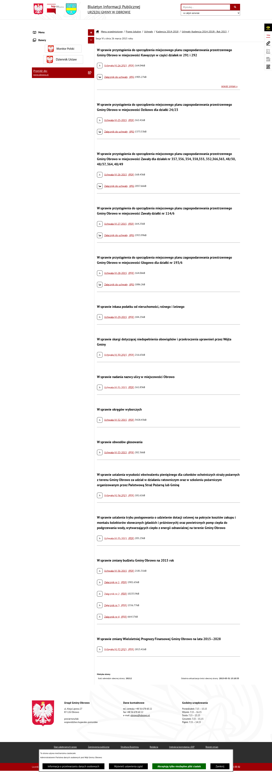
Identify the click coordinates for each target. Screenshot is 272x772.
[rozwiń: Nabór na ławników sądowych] (92, 600)
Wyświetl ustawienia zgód (128, 766)
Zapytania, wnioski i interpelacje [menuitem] (51, 567)
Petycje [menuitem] (37, 561)
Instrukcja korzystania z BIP (181, 738)
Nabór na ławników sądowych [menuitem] (49, 600)
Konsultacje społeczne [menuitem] (45, 580)
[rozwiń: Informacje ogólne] (92, 39)
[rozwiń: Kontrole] (92, 624)
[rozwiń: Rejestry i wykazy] (92, 526)
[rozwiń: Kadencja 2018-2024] (92, 278)
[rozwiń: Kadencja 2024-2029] (92, 287)
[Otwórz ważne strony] (268, 51)
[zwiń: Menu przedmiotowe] (92, 30)
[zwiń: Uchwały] (92, 83)
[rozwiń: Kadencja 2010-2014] (92, 100)
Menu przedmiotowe (112, 22)
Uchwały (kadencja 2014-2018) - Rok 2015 (204, 22)
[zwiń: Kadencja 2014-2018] (92, 109)
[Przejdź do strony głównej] (86, 9)
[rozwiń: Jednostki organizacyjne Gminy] (92, 382)
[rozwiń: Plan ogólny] (92, 470)
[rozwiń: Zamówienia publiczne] (92, 400)
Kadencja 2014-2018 (167, 22)
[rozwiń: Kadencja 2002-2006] (92, 91)
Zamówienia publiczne (98, 738)
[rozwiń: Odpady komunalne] (92, 517)
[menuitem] (63, 39)
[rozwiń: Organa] (92, 48)
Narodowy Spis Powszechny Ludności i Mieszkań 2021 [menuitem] (59, 608)
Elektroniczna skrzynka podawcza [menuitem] (51, 574)
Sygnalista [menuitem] (38, 617)
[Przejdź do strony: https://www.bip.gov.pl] (268, 35)
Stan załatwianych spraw (65, 738)
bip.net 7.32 (234, 767)
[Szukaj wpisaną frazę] (235, 7)
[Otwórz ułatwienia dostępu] (268, 27)
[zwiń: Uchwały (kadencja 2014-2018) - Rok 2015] (92, 130)
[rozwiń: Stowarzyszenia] (92, 509)
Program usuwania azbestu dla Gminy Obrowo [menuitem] (58, 587)
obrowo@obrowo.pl (140, 706)
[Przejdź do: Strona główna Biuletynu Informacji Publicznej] (97, 23)
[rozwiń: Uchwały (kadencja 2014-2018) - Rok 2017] (92, 253)
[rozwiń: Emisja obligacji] (92, 535)
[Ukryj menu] (91, 24)
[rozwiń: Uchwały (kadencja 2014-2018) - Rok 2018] (92, 265)
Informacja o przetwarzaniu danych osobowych (73, 766)
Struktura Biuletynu (130, 738)
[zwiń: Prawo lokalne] (92, 65)
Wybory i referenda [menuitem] (43, 593)
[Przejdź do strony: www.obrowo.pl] (268, 43)
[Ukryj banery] (91, 631)
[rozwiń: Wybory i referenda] (92, 594)
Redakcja (154, 738)
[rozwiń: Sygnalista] (92, 617)
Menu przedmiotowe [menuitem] (44, 30)
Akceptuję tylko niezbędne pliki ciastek (179, 766)
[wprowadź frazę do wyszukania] (206, 7)
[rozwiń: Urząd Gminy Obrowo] (92, 56)
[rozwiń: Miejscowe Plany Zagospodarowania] (92, 461)
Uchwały (148, 22)
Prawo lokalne (133, 22)
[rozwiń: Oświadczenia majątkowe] (92, 426)
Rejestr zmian (212, 738)
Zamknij (220, 766)
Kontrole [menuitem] (38, 623)
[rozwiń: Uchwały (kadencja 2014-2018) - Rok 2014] (92, 118)
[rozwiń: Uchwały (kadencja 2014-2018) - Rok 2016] (92, 240)
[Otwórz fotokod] (268, 66)
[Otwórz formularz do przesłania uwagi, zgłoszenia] (268, 58)
